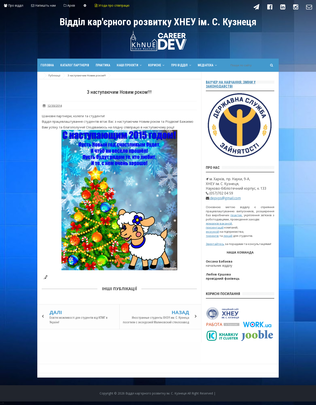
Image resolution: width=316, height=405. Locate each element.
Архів (69, 5)
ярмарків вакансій (219, 223)
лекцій (227, 236)
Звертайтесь (215, 244)
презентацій (215, 227)
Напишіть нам (43, 5)
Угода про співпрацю (112, 5)
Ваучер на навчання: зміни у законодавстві (231, 84)
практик (236, 215)
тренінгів (212, 236)
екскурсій (212, 232)
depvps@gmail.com (225, 198)
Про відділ (13, 5)
